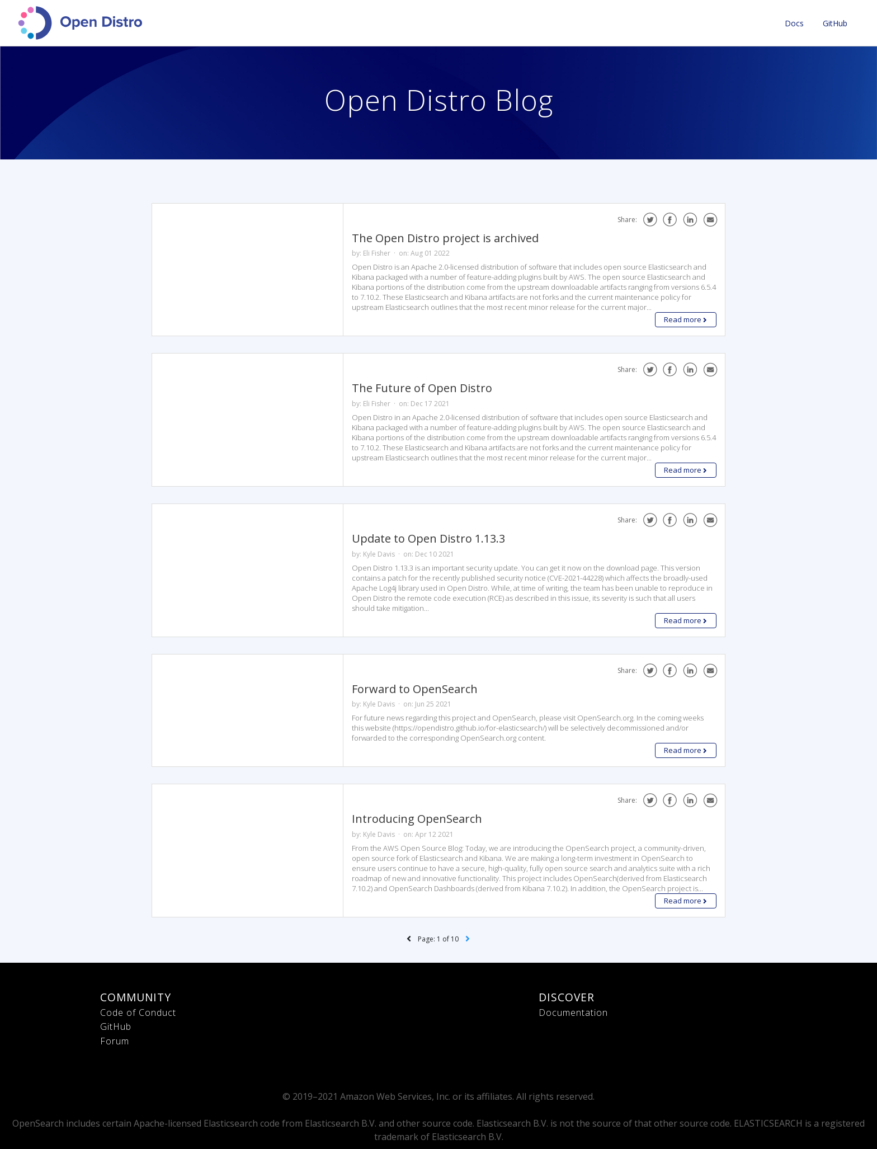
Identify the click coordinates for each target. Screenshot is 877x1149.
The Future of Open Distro (422, 387)
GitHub (835, 23)
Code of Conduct (138, 1012)
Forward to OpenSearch (415, 688)
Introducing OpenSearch (417, 818)
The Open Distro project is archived (445, 238)
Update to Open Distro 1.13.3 (428, 538)
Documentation (573, 1012)
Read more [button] (685, 319)
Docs (794, 23)
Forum (114, 1041)
